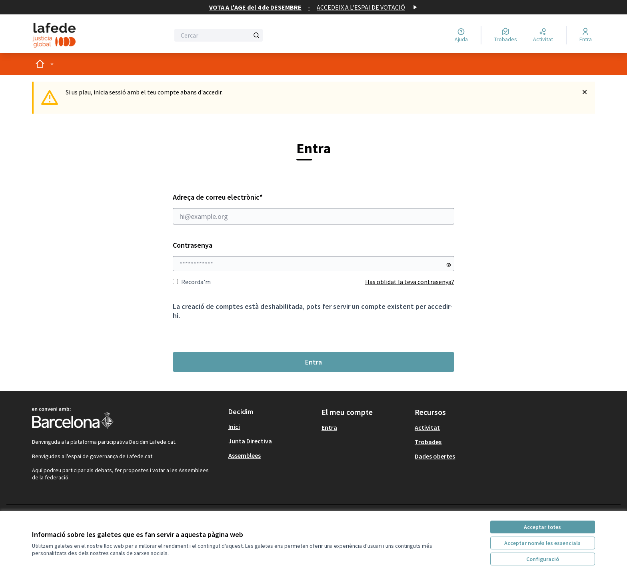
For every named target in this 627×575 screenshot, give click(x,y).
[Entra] (585, 35)
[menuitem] (271, 427)
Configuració (542, 559)
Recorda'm (192, 282)
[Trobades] (505, 35)
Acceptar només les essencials (542, 543)
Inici (234, 427)
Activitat (427, 427)
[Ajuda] (461, 35)
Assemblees (244, 455)
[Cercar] (218, 35)
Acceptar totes (542, 527)
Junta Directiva (250, 441)
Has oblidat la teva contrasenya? (409, 282)
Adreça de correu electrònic (313, 208)
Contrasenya (192, 245)
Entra (313, 362)
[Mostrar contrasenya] (448, 264)
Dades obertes (435, 456)
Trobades (428, 442)
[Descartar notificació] (585, 92)
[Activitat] (543, 35)
